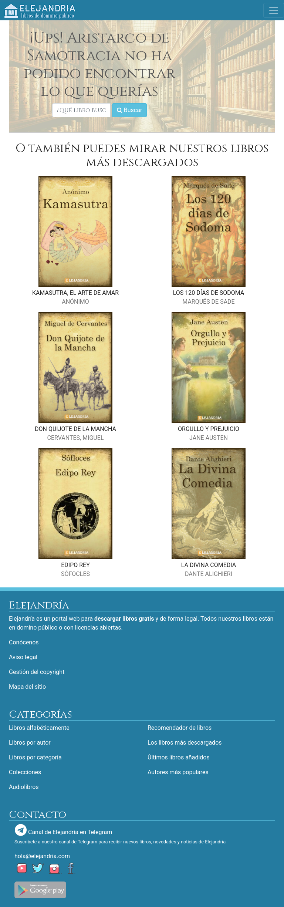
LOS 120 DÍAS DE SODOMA (208, 292)
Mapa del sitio (27, 686)
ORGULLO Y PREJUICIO (208, 428)
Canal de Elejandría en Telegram (63, 830)
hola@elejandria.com (42, 856)
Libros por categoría (35, 757)
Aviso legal (23, 657)
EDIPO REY (75, 565)
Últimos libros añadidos (179, 757)
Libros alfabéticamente (39, 727)
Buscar (129, 110)
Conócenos (24, 642)
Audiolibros (24, 786)
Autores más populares (178, 772)
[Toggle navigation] (273, 10)
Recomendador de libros (180, 727)
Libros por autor (30, 742)
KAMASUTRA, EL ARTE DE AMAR (75, 292)
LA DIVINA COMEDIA (208, 565)
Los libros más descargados (185, 742)
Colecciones (25, 772)
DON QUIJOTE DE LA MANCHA (75, 428)
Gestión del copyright (36, 671)
